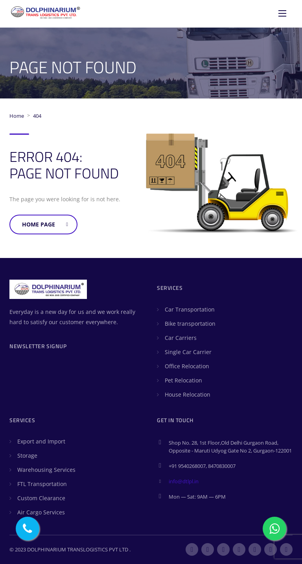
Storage (27, 455)
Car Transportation (190, 309)
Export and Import (41, 441)
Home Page (45, 224)
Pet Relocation (183, 380)
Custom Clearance (41, 498)
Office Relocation (187, 366)
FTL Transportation (42, 484)
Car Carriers (181, 337)
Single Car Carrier (188, 352)
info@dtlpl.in (184, 481)
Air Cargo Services (41, 512)
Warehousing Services (46, 469)
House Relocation (187, 394)
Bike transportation (190, 323)
